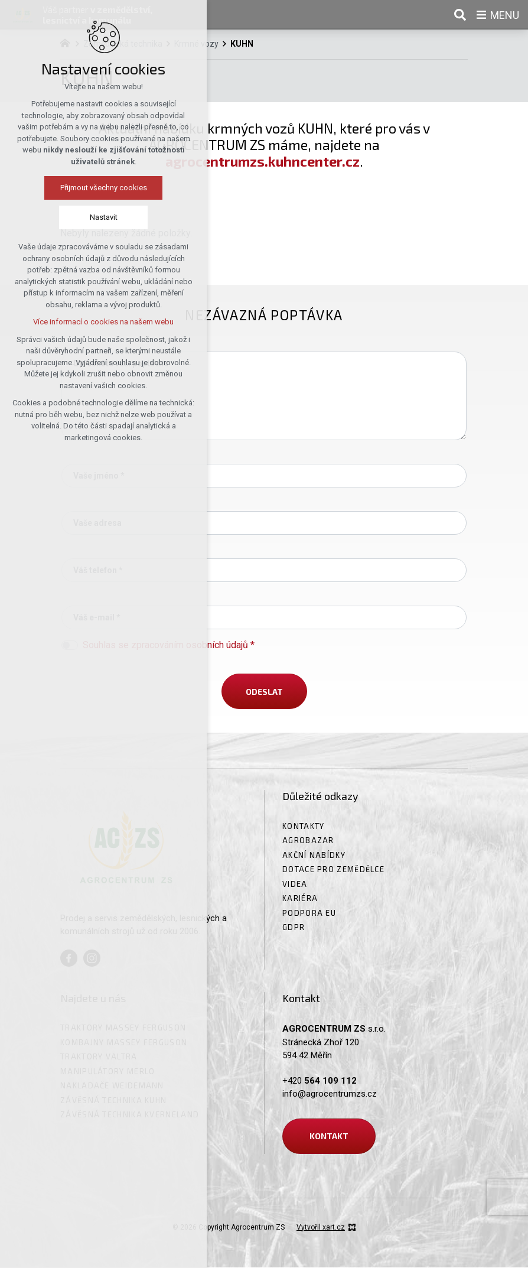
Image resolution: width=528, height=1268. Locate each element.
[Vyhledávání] (460, 15)
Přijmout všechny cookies (81, 187)
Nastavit (82, 217)
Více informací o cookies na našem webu (82, 321)
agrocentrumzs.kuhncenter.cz (262, 161)
